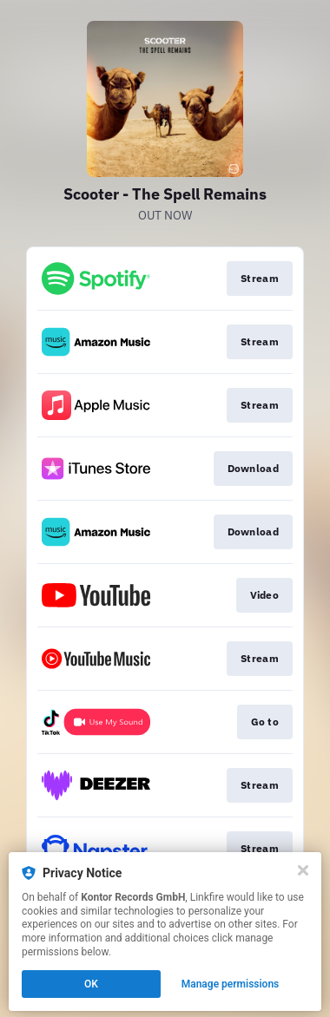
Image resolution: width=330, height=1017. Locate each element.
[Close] (303, 870)
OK (91, 984)
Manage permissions (231, 984)
